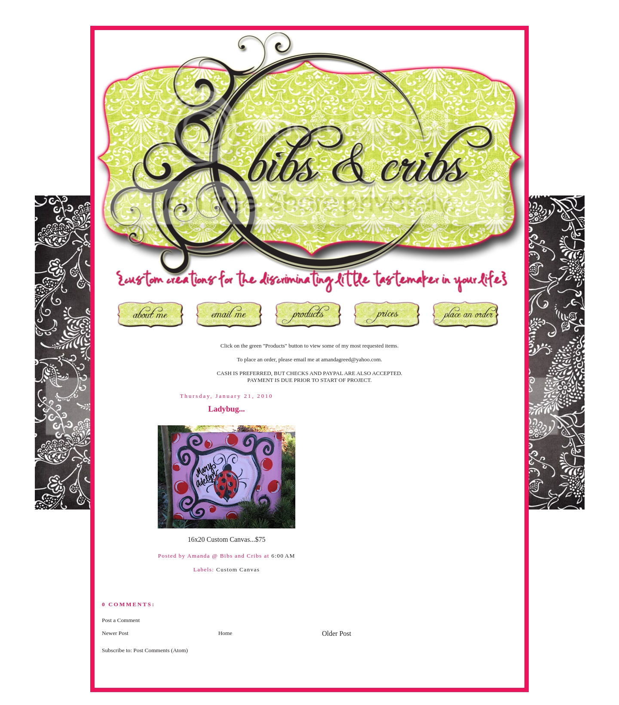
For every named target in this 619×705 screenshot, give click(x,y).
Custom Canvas (238, 569)
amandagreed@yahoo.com (351, 359)
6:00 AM (283, 555)
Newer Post (115, 633)
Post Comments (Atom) (160, 650)
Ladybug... (226, 408)
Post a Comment (121, 620)
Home (225, 633)
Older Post (336, 633)
